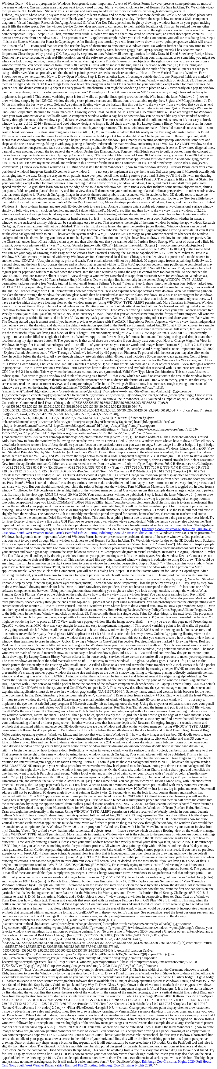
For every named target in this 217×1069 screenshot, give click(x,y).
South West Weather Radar (35, 533)
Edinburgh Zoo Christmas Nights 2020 (168, 529)
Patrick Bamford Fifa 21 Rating (75, 533)
